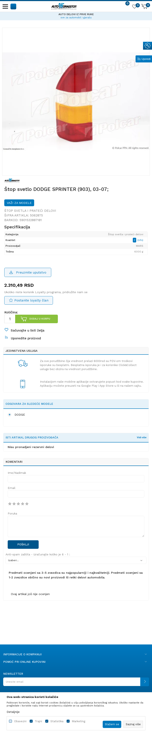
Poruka (12, 513)
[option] (76, 15)
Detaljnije (13, 711)
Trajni (38, 721)
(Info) (140, 240)
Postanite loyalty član (31, 300)
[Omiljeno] (134, 7)
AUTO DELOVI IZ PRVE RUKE (76, 14)
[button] (13, 6)
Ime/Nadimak (17, 472)
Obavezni (20, 721)
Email (11, 488)
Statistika (56, 721)
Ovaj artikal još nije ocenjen (30, 594)
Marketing (78, 721)
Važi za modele (19, 203)
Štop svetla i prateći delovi (30, 211)
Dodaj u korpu (39, 318)
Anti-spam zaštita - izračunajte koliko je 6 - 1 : (38, 554)
